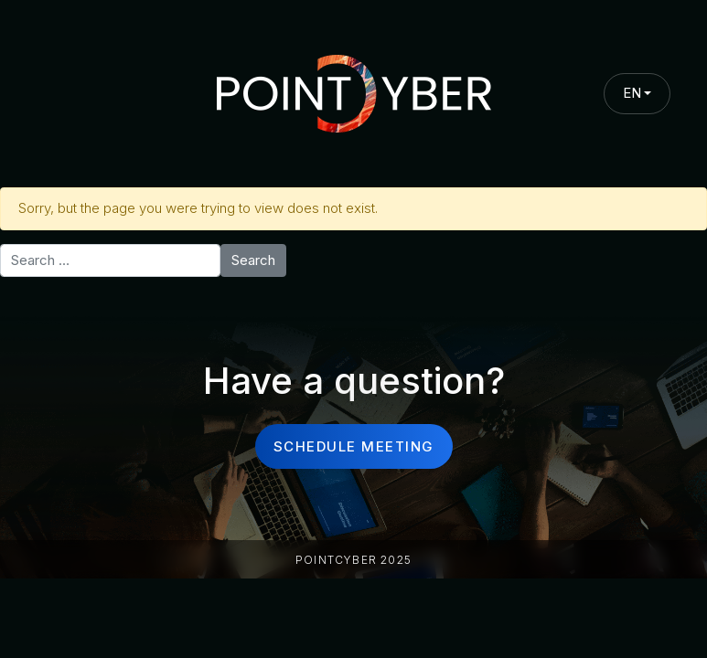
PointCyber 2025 (353, 560)
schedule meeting (353, 446)
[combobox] (637, 93)
